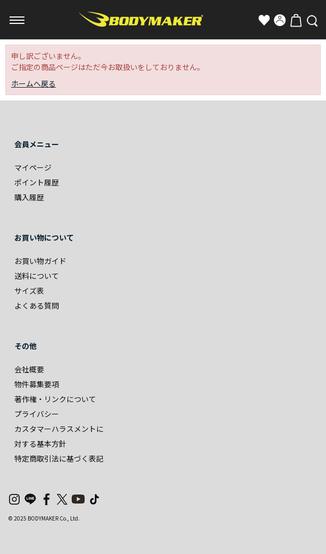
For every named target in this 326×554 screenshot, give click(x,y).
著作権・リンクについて (55, 399)
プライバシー (36, 413)
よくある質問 (36, 305)
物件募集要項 (36, 384)
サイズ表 (29, 290)
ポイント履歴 (36, 182)
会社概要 (29, 369)
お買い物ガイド (40, 260)
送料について (36, 275)
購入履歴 (29, 197)
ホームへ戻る (33, 83)
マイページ (33, 167)
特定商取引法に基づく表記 (59, 458)
